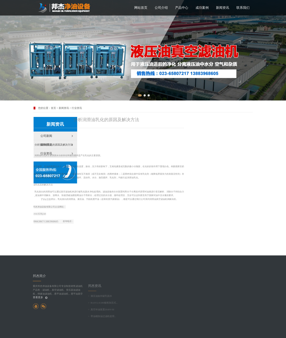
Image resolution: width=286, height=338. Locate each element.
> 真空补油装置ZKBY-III (101, 322)
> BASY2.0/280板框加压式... (103, 316)
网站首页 (140, 8)
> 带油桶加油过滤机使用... (102, 329)
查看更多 (40, 309)
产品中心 (181, 8)
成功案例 (202, 8)
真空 (125, 199)
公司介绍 (161, 8)
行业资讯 (77, 108)
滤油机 (35, 191)
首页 (53, 108)
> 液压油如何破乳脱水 (100, 309)
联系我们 (243, 8)
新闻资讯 (222, 8)
